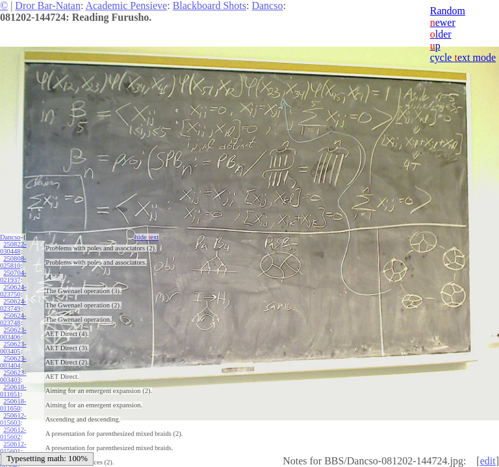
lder (441, 34)
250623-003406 (13, 333)
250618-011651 (13, 390)
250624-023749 (13, 305)
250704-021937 (13, 276)
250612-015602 (13, 433)
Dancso (267, 5)
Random (447, 10)
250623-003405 (13, 348)
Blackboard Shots (209, 5)
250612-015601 (13, 447)
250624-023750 (13, 290)
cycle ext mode (463, 57)
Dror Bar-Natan (48, 5)
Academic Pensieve (126, 5)
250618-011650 (13, 405)
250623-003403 (13, 376)
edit (488, 460)
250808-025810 (13, 262)
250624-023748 (13, 319)
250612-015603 (13, 419)
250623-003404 (13, 362)
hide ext (147, 237)
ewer (442, 22)
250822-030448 (13, 248)
